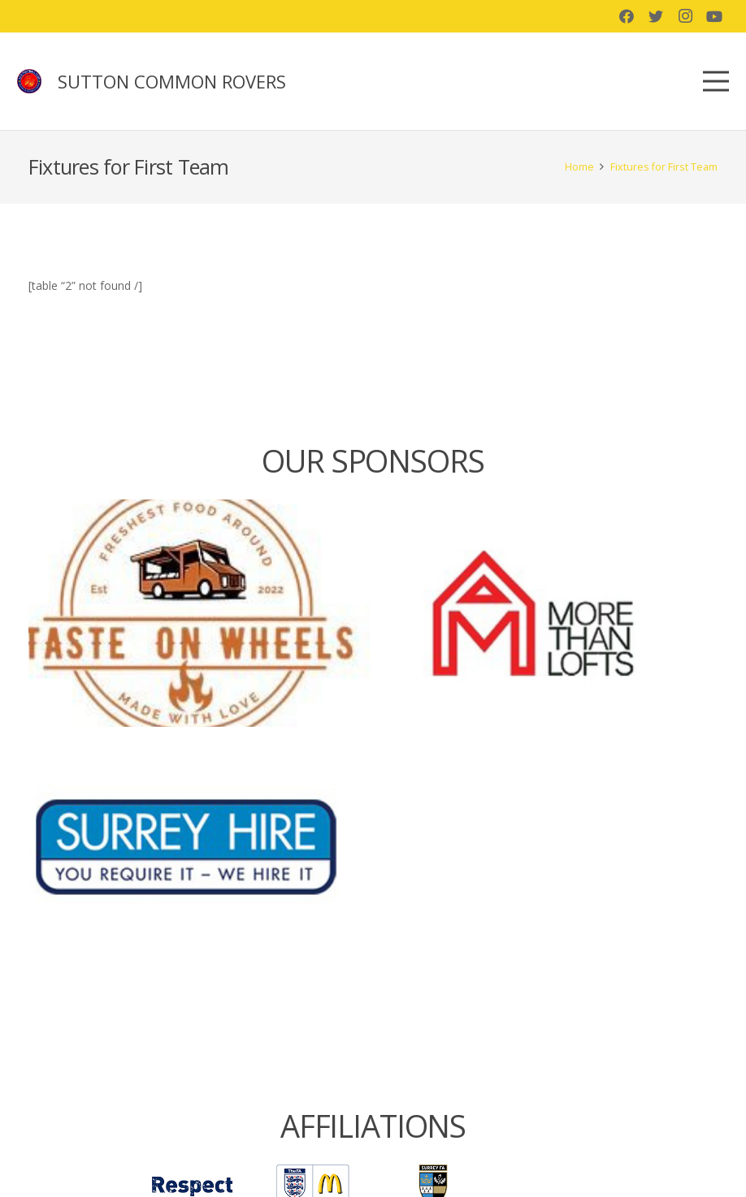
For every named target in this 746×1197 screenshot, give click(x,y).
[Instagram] (685, 16)
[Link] (29, 81)
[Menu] (716, 81)
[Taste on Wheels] (199, 613)
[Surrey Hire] (199, 847)
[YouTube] (714, 16)
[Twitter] (655, 16)
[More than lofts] (547, 613)
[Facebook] (626, 16)
